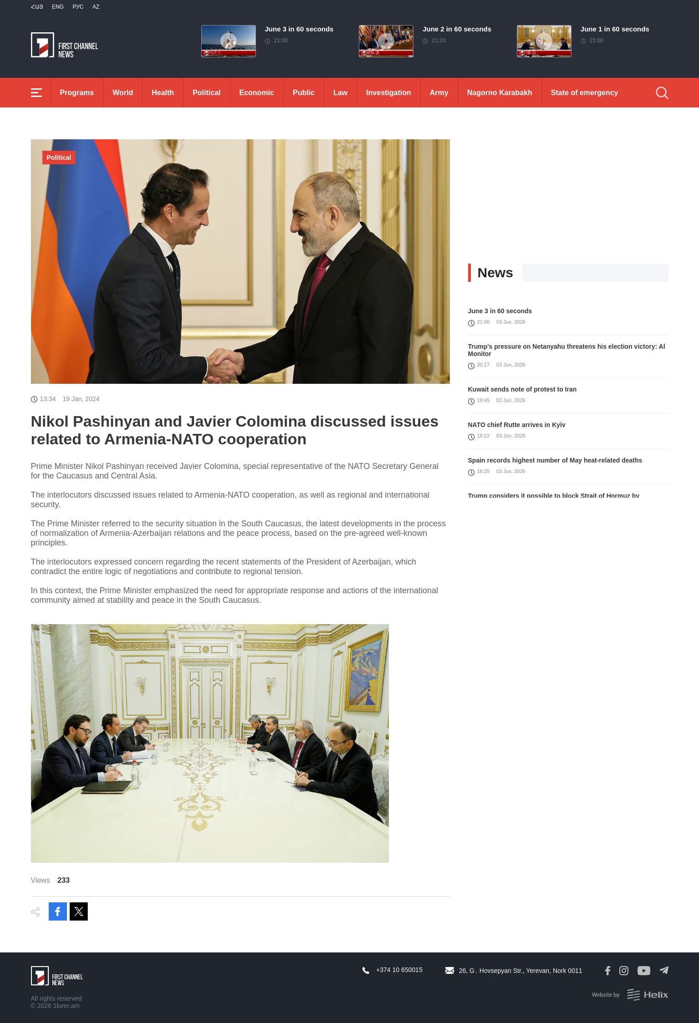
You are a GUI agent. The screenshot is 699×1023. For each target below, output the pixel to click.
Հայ (37, 7)
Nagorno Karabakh (499, 93)
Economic (257, 93)
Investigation (388, 93)
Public (304, 93)
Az (95, 7)
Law (340, 93)
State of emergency (584, 93)
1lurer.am (66, 1005)
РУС (77, 7)
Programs (77, 93)
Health (163, 93)
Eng (58, 7)
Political (206, 93)
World (122, 93)
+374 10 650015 (399, 969)
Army (439, 93)
